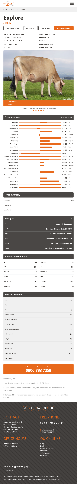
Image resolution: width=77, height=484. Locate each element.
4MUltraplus (45, 453)
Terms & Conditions (10, 476)
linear (30, 28)
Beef (42, 446)
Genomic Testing (47, 448)
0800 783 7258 (51, 423)
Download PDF (63, 28)
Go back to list (13, 28)
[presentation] (38, 117)
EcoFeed (43, 455)
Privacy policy (34, 476)
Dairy (5, 9)
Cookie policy (23, 476)
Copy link (46, 28)
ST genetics (52, 476)
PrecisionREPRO (46, 450)
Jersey (13, 9)
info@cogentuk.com (50, 430)
